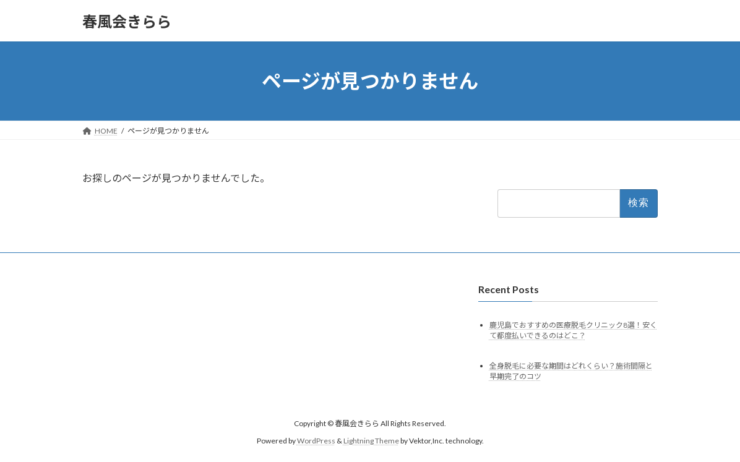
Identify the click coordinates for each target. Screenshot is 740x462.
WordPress (316, 440)
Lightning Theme (371, 440)
